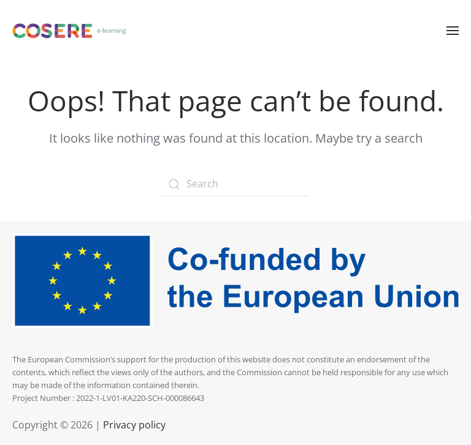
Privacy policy (133, 425)
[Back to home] (69, 30)
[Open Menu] (452, 30)
